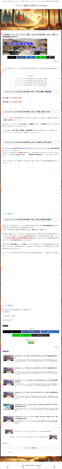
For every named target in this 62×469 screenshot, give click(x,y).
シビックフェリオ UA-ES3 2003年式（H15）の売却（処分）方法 (31, 80)
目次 (29, 75)
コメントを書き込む (31, 448)
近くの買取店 (6, 311)
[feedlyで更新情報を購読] (29, 342)
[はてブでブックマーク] (31, 57)
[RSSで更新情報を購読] (32, 342)
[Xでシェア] (11, 57)
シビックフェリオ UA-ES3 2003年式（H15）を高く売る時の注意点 (31, 85)
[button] (50, 57)
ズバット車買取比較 (8, 213)
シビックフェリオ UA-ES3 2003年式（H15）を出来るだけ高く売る (31, 82)
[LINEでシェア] (40, 57)
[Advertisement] (31, 20)
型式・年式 (5, 325)
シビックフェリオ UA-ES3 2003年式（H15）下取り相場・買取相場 (31, 78)
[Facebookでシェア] (21, 57)
